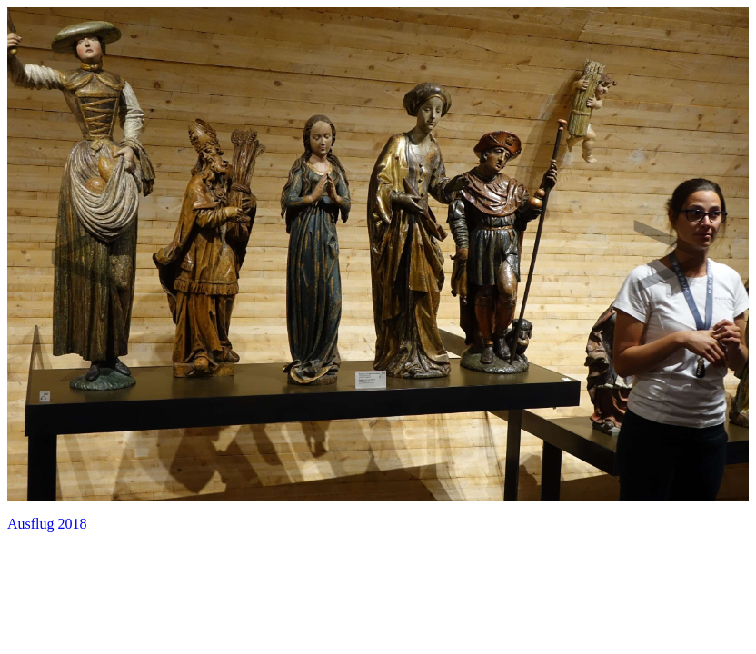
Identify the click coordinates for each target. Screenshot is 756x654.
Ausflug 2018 (47, 523)
